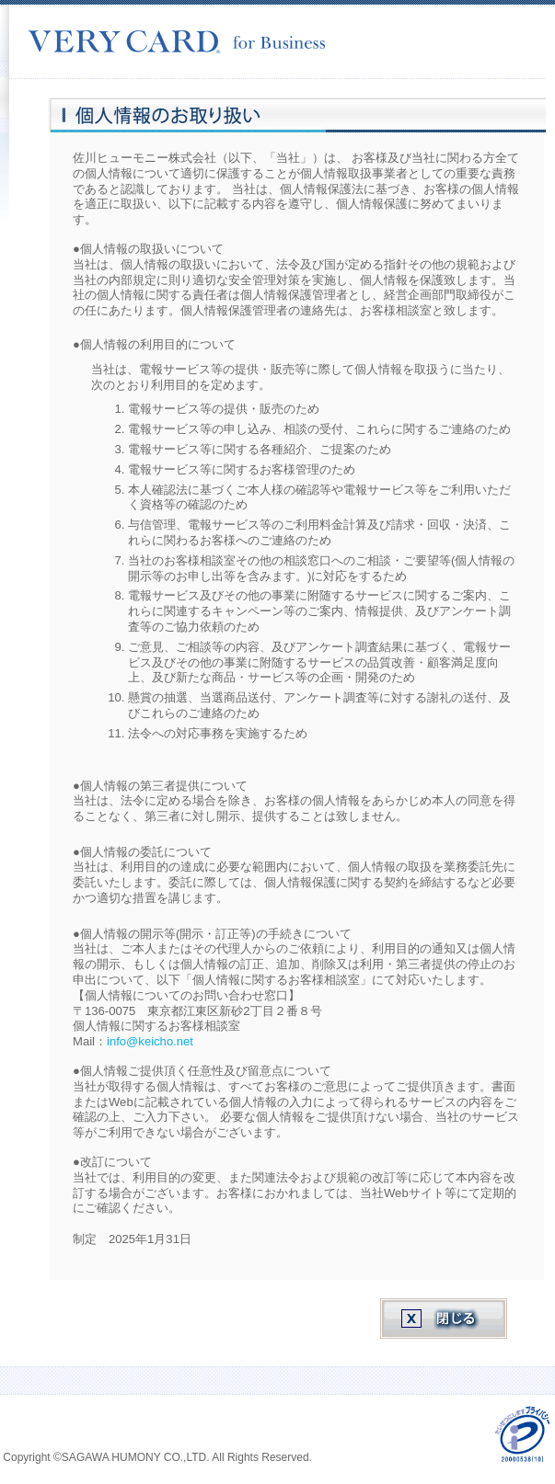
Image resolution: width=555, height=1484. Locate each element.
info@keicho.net (150, 1041)
